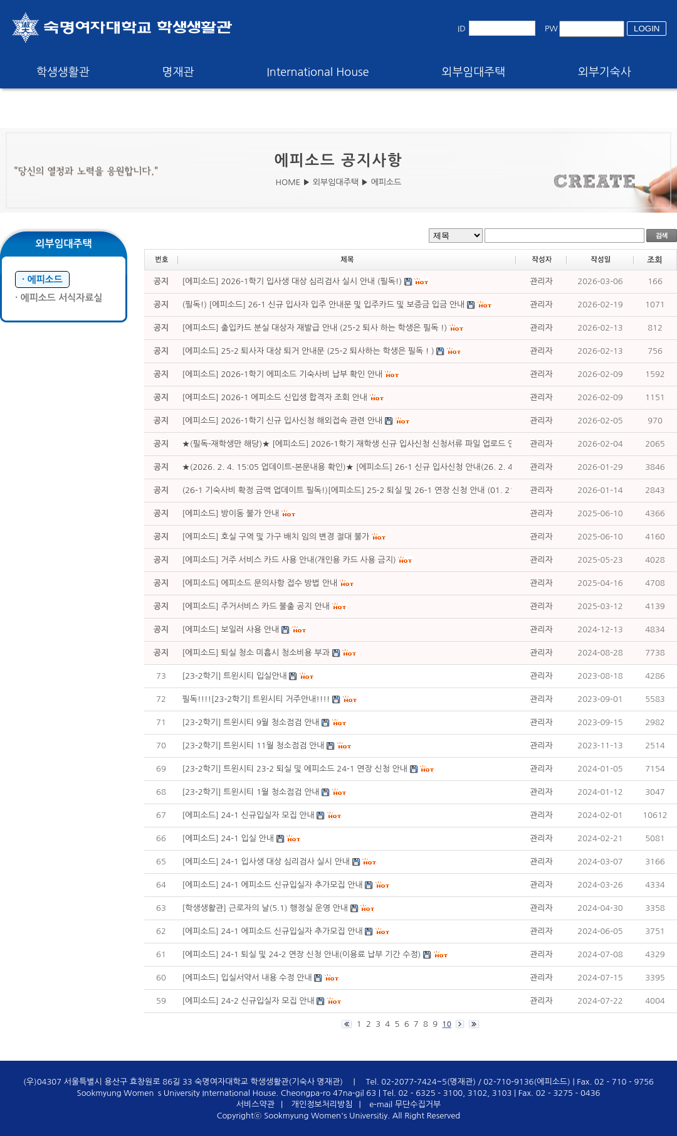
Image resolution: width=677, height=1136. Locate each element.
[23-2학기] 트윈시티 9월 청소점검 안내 (251, 722)
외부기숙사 (604, 72)
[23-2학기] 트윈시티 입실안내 (234, 676)
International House (317, 72)
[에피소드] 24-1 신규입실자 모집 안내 (248, 815)
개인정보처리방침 (322, 1104)
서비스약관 (255, 1104)
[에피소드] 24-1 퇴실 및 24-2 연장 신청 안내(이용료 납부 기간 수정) (301, 954)
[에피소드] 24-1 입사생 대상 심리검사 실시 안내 (266, 861)
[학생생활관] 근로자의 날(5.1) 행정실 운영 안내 (265, 908)
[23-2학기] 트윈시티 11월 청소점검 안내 (254, 745)
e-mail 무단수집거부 (405, 1104)
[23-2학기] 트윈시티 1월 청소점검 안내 (251, 792)
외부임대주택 (474, 72)
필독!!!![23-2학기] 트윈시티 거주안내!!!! (256, 699)
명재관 (178, 72)
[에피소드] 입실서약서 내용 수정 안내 (247, 978)
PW (551, 28)
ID (462, 28)
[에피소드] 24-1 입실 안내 (228, 838)
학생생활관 (63, 72)
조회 (654, 260)
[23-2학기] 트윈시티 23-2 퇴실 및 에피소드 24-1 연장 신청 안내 (294, 769)
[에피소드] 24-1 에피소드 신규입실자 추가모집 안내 (272, 885)
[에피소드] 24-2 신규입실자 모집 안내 (248, 1001)
